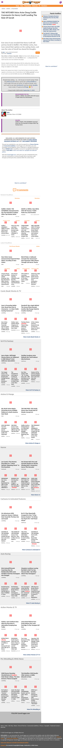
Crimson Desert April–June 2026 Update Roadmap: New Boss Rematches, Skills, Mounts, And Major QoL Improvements (51, 29)
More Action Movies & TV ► (31, 655)
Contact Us (3, 745)
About (15, 725)
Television (9, 53)
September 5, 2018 (28, 90)
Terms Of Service (22, 725)
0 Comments (20, 190)
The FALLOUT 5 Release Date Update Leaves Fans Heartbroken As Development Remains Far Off (51, 35)
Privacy (41, 725)
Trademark (52, 725)
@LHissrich (20, 85)
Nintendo (35, 6)
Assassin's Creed (6, 220)
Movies (18, 268)
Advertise (3, 727)
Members (44, 6)
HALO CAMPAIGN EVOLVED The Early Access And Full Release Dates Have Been (51, 23)
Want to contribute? (20, 182)
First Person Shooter (14, 246)
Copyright (46, 725)
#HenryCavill (11, 82)
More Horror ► (35, 495)
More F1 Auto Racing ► (33, 603)
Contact (58, 725)
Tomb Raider (27, 220)
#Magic (26, 87)
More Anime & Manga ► (32, 443)
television (15, 8)
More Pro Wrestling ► (33, 709)
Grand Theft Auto (26, 268)
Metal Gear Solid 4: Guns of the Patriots (35, 268)
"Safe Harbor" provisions (29, 141)
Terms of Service (34, 144)
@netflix (35, 85)
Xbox (21, 6)
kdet (4, 52)
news (8, 8)
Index (6, 725)
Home (3, 8)
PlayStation (27, 6)
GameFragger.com (11, 154)
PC (39, 6)
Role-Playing (7, 268)
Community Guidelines (10, 146)
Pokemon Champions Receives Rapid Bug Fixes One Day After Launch (51, 17)
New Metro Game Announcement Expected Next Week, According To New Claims (52, 40)
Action (38, 246)
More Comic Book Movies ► (31, 337)
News (17, 6)
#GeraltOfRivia (31, 82)
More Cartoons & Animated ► (31, 550)
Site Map (11, 725)
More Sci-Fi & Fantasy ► (33, 390)
